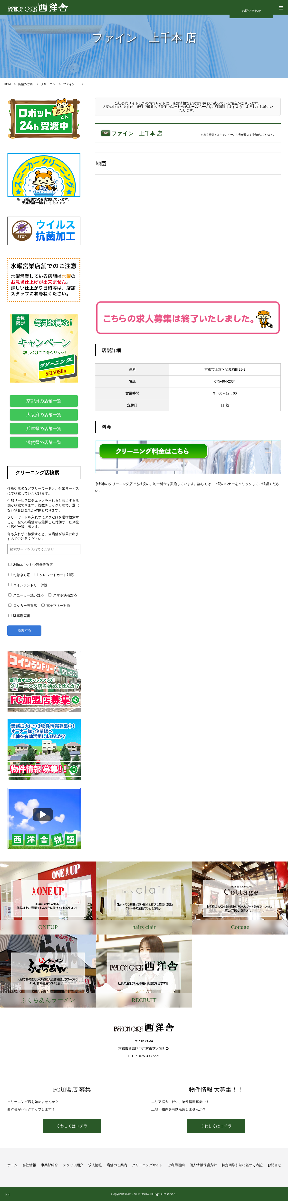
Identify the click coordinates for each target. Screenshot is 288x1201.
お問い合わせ (251, 11)
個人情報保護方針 (203, 1164)
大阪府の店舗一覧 (43, 414)
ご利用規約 (176, 1164)
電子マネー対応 (55, 605)
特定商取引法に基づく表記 (242, 1164)
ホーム (12, 1164)
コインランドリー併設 (27, 585)
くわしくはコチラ (71, 1125)
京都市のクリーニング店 (114, 484)
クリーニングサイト (147, 1164)
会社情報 (29, 1164)
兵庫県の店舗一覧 (43, 428)
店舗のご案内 (117, 1164)
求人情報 (95, 1164)
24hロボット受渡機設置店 (30, 565)
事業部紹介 (49, 1164)
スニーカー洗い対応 (26, 595)
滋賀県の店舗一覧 (43, 442)
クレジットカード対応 (54, 575)
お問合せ (274, 1164)
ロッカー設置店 (22, 605)
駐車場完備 (19, 616)
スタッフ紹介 (73, 1164)
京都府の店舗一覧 (43, 400)
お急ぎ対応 (19, 575)
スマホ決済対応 (62, 595)
